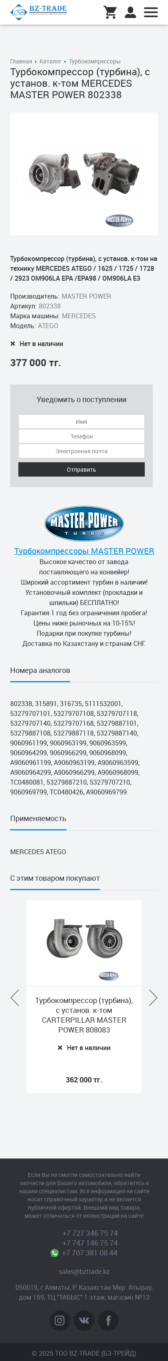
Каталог (51, 61)
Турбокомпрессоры (95, 61)
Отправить (81, 469)
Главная (21, 61)
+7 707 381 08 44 (89, 1253)
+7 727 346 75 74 (90, 1233)
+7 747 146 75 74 (90, 1243)
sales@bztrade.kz (84, 1271)
